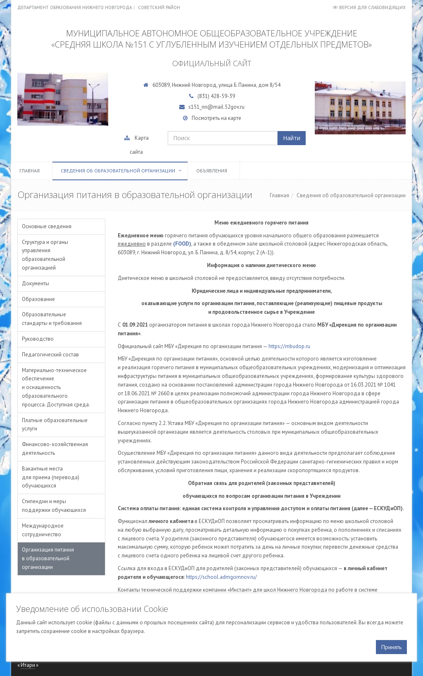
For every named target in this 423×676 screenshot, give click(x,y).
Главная (29, 170)
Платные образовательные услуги (55, 424)
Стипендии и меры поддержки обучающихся (54, 506)
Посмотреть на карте (216, 118)
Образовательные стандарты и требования (52, 319)
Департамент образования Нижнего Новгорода (74, 7)
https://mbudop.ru (289, 346)
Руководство (38, 338)
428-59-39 (223, 96)
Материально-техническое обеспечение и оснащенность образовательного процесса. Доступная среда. (56, 387)
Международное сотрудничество (43, 530)
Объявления (211, 170)
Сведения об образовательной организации (118, 170)
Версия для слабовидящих (372, 7)
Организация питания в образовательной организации (48, 558)
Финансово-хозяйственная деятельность (55, 448)
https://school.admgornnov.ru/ (221, 576)
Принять (391, 647)
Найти (291, 138)
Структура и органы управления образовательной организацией (45, 255)
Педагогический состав (50, 354)
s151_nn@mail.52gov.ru (216, 106)
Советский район (159, 7)
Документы (35, 283)
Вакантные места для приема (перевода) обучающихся (50, 477)
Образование (38, 299)
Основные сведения (46, 226)
